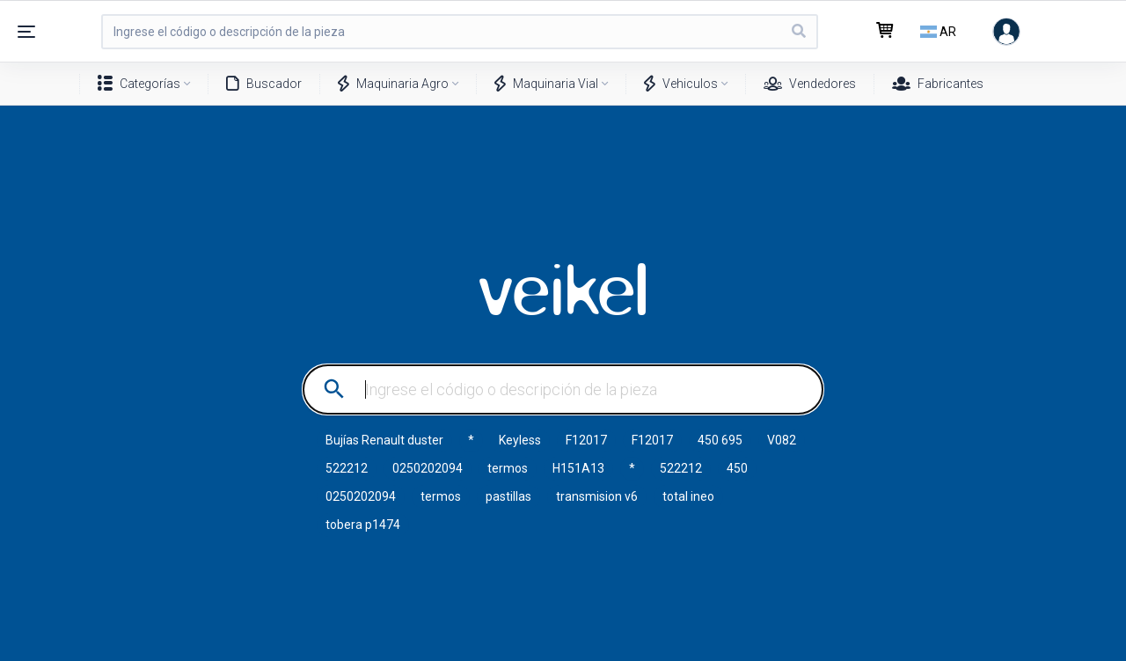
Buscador (264, 84)
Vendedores (810, 84)
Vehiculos (681, 84)
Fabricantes (937, 84)
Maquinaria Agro (393, 84)
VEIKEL (563, 290)
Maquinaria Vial (546, 84)
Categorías (139, 84)
